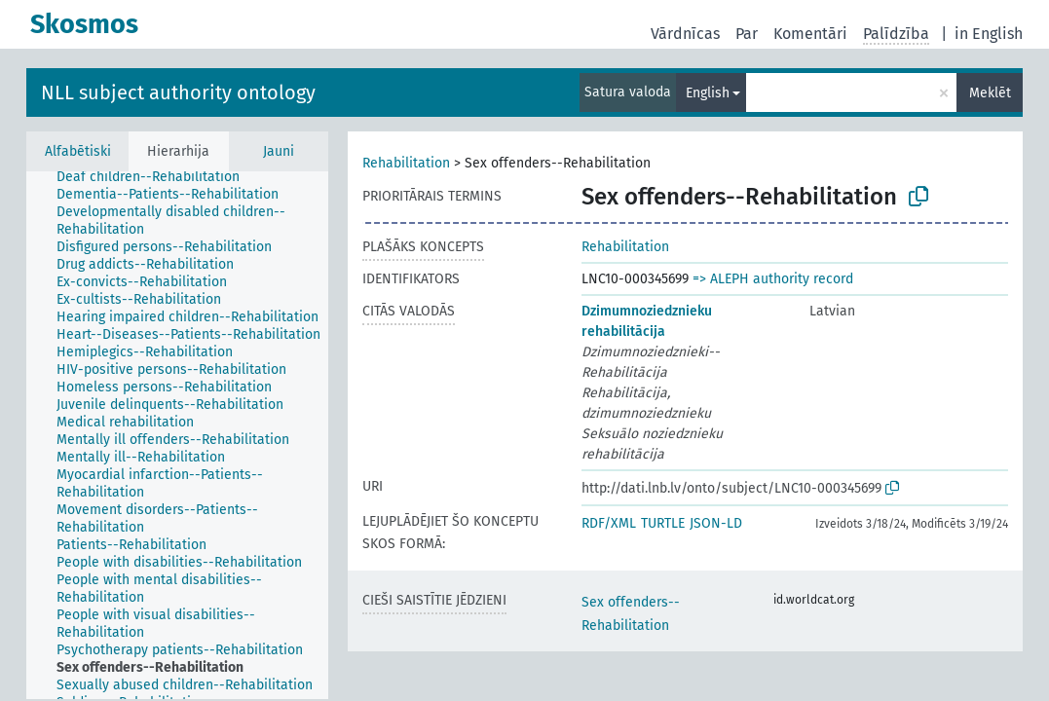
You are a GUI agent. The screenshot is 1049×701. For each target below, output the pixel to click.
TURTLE (663, 523)
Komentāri (810, 33)
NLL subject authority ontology (178, 92)
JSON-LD (716, 523)
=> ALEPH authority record (773, 279)
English (708, 93)
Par (746, 33)
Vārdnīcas (685, 33)
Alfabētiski (78, 151)
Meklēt (990, 93)
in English (989, 33)
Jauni (278, 151)
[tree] (177, 435)
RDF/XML (608, 523)
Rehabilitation (406, 163)
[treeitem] (156, 177)
